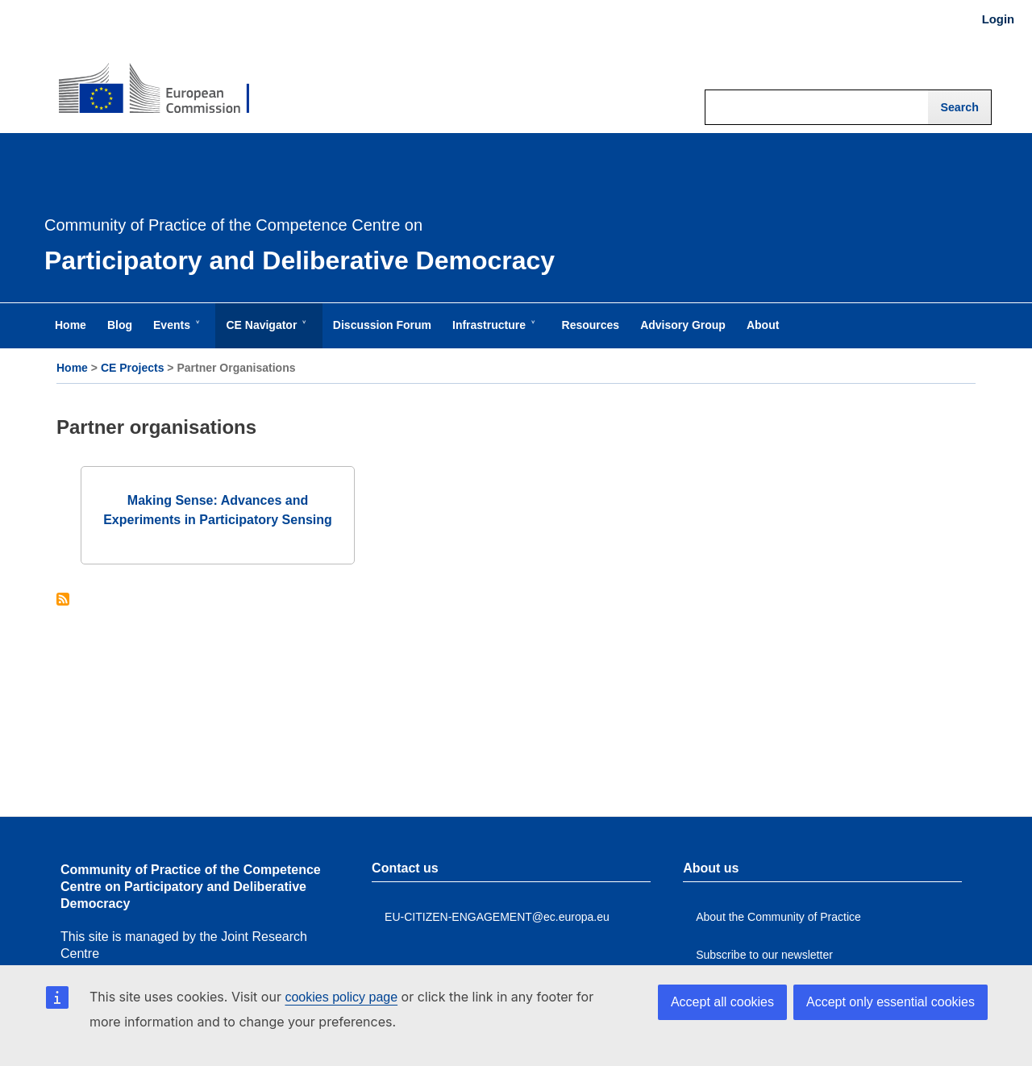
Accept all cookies (722, 1002)
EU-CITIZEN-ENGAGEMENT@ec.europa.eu (497, 916)
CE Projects (132, 367)
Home (72, 367)
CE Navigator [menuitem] (264, 333)
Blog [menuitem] (119, 325)
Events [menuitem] (175, 333)
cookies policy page (341, 997)
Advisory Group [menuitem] (683, 325)
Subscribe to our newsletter (764, 954)
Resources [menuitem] (591, 325)
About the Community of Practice (778, 916)
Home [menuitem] (70, 325)
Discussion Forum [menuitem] (382, 325)
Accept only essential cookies (890, 1002)
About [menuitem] (763, 325)
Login (998, 19)
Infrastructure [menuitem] (492, 333)
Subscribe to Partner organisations (62, 600)
